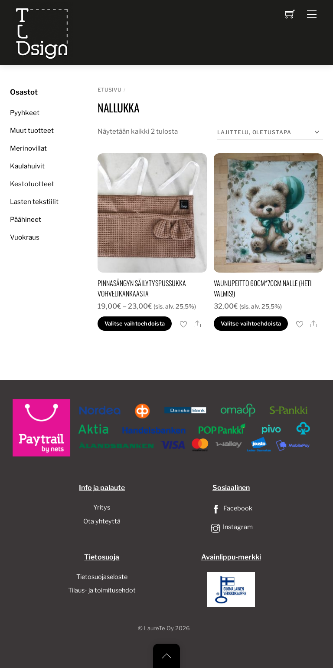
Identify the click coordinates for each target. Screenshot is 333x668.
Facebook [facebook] (231, 508)
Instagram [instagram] (231, 527)
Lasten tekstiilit (34, 201)
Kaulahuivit (27, 166)
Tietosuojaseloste (101, 577)
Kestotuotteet (32, 184)
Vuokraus (24, 237)
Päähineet (25, 219)
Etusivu (109, 89)
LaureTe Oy (159, 628)
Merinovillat (28, 148)
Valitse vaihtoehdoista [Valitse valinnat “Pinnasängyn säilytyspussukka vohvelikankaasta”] (134, 323)
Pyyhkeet (24, 113)
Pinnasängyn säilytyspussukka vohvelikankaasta (142, 288)
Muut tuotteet (32, 130)
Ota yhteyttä (102, 521)
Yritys (101, 507)
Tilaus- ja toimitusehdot (102, 590)
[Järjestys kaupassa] (270, 132)
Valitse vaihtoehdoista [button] (251, 323)
